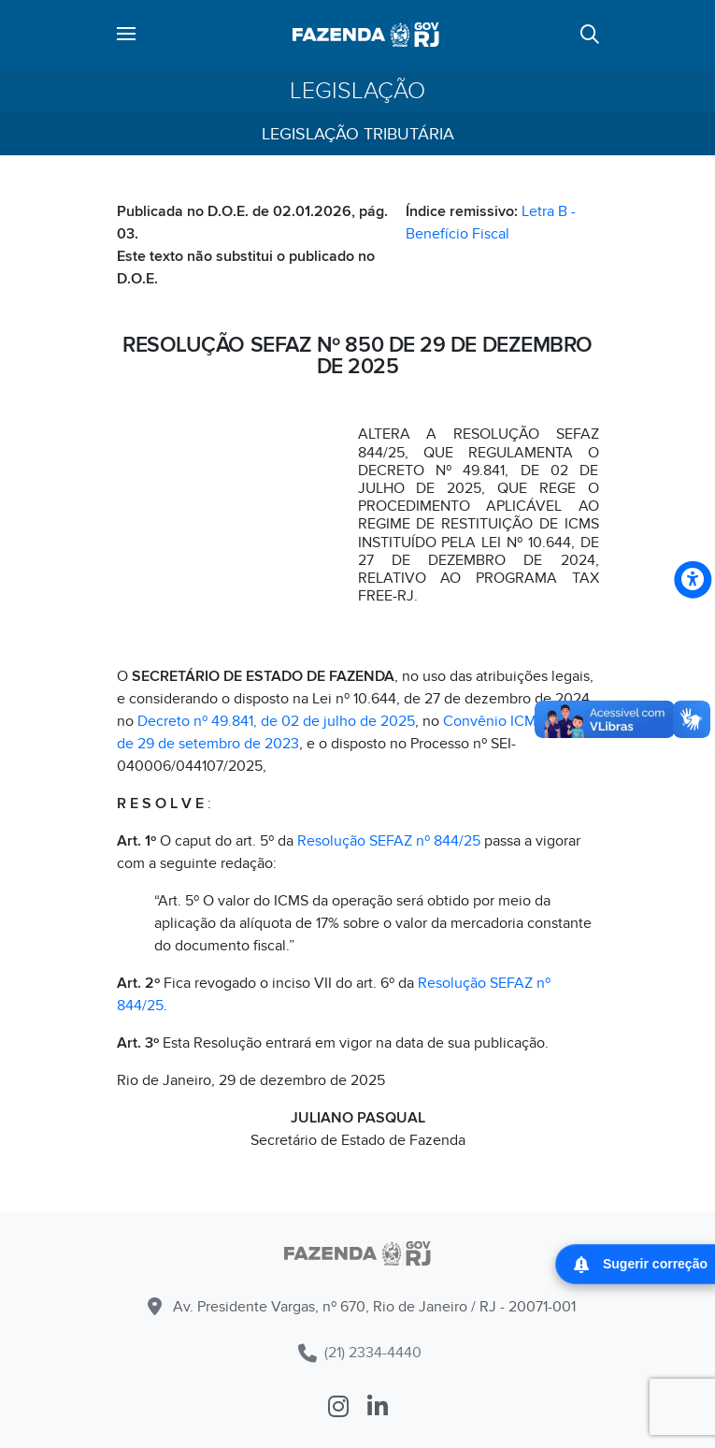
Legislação (357, 91)
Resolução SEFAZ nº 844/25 (388, 841)
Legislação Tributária (358, 134)
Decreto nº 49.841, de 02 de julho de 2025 (276, 721)
